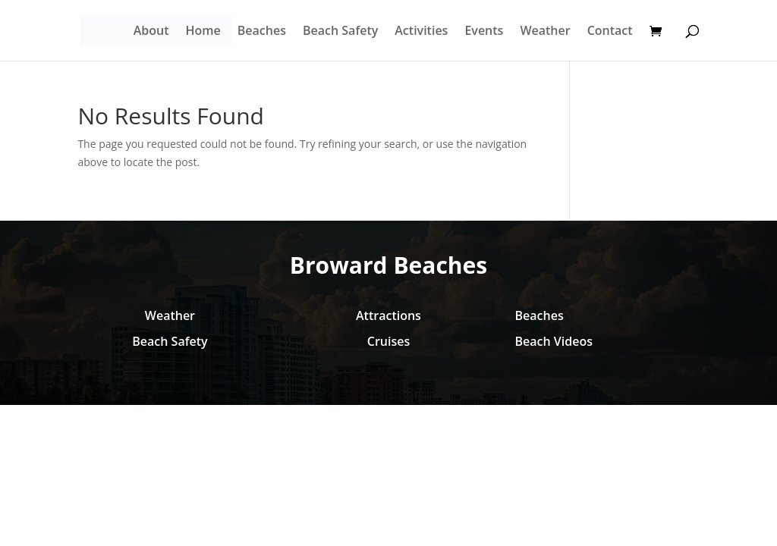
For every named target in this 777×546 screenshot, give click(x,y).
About (151, 32)
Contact (610, 32)
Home (203, 32)
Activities (421, 32)
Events (483, 32)
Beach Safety (340, 32)
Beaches (262, 32)
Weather (545, 32)
